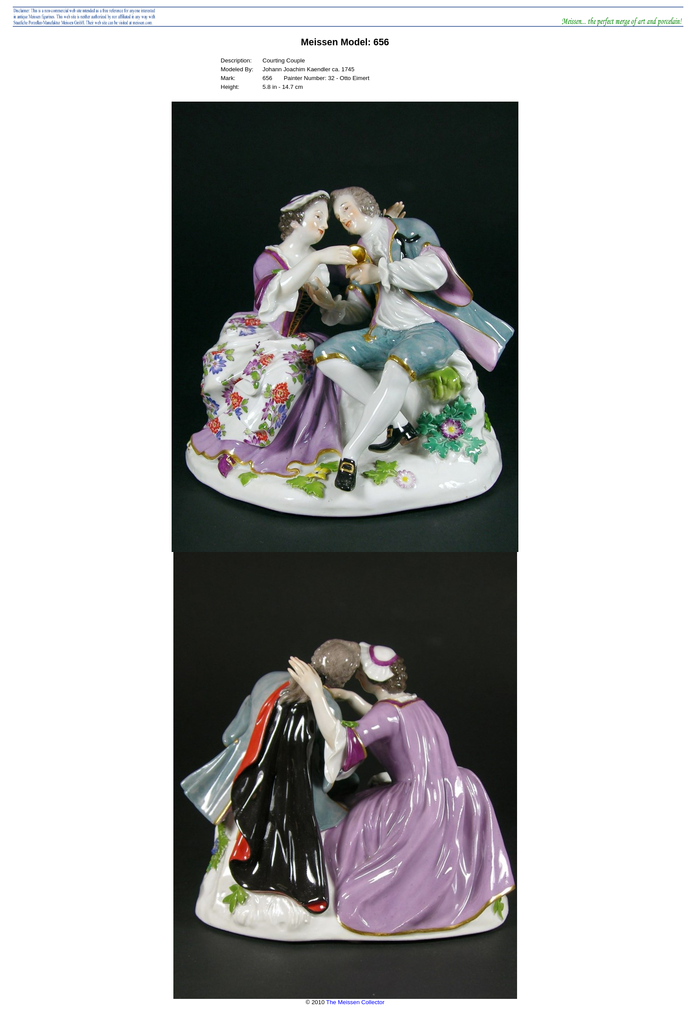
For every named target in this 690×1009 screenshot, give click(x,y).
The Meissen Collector (355, 1002)
